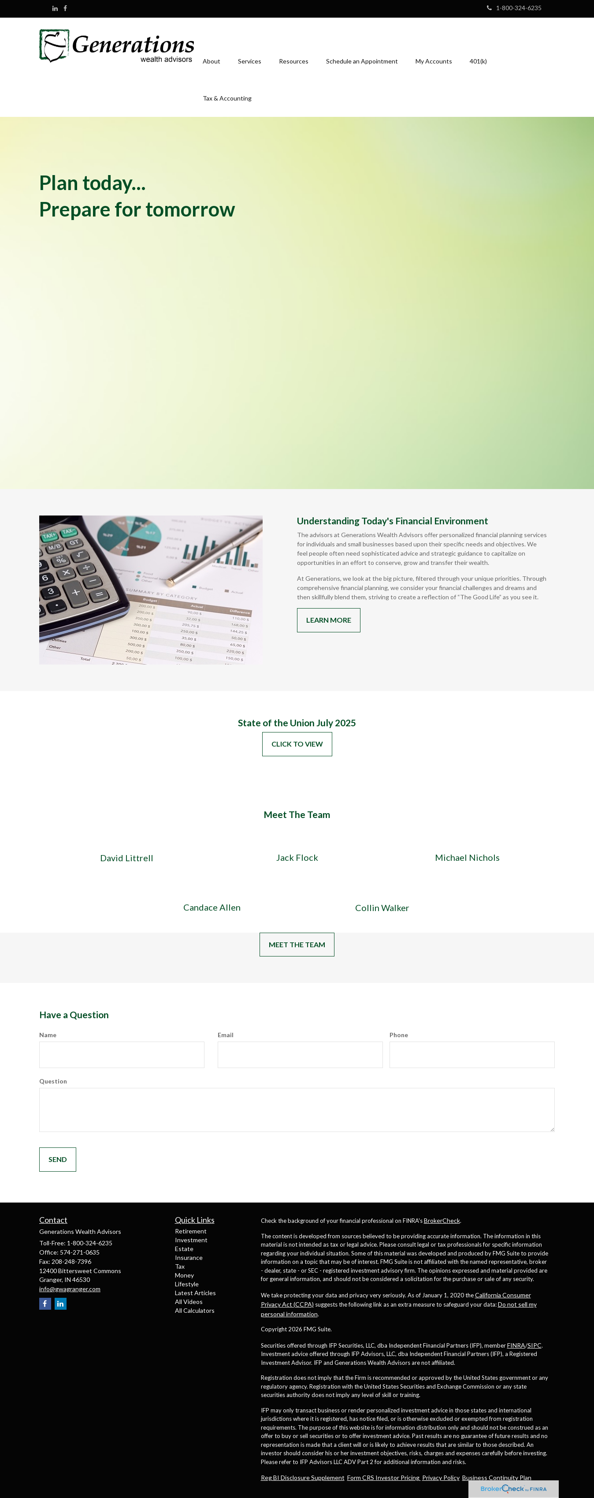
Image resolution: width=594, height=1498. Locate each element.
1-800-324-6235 (514, 7)
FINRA (516, 1345)
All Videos (189, 1301)
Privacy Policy (441, 1477)
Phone (399, 1035)
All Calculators (195, 1310)
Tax (180, 1266)
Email (226, 1035)
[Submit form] (57, 1159)
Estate (184, 1248)
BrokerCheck (442, 1220)
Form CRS (361, 1477)
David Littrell (126, 857)
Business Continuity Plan (496, 1477)
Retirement (191, 1231)
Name (47, 1035)
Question (53, 1081)
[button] (211, 48)
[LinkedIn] (55, 8)
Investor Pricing (398, 1477)
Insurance (189, 1257)
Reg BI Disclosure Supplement (303, 1477)
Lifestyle (187, 1284)
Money (184, 1275)
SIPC (534, 1345)
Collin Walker (382, 907)
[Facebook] (65, 8)
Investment (191, 1240)
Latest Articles (195, 1292)
